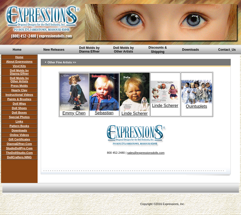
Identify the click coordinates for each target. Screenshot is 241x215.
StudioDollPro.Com (19, 148)
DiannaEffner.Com (19, 143)
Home (17, 50)
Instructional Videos (19, 94)
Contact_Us (227, 50)
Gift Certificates (19, 139)
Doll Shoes (19, 108)
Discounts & (157, 47)
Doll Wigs (19, 103)
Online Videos (19, 134)
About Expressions (19, 61)
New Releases (53, 50)
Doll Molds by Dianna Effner (89, 49)
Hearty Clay (19, 90)
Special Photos (19, 117)
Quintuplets (196, 106)
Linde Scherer (135, 112)
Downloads (190, 50)
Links (19, 121)
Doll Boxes (19, 112)
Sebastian (104, 113)
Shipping (157, 52)
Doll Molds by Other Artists (123, 49)
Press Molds (19, 85)
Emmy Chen (74, 111)
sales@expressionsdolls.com (146, 152)
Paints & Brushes (19, 99)
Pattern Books (19, 125)
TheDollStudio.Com (19, 152)
